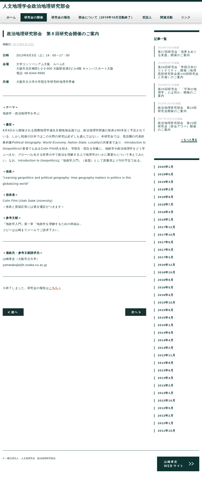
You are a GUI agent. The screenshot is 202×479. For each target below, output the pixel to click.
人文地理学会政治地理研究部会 (36, 6)
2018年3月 (166, 212)
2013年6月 (166, 370)
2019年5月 (166, 174)
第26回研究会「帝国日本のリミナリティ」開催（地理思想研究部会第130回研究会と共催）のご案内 (178, 72)
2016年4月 (166, 295)
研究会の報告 (60, 17)
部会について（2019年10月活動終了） (106, 17)
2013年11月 (166, 355)
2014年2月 (166, 347)
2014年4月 (166, 340)
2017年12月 (166, 227)
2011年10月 (166, 430)
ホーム (11, 17)
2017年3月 (166, 257)
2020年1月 (166, 166)
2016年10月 (166, 272)
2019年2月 (166, 189)
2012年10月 (166, 400)
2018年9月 (166, 197)
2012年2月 (166, 415)
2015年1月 (166, 325)
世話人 (147, 17)
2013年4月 (166, 378)
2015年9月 (166, 310)
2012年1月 (166, 423)
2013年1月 (166, 393)
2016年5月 (166, 287)
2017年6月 (166, 242)
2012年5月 (166, 408)
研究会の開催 (33, 17)
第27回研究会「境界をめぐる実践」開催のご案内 (177, 53)
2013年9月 (166, 362)
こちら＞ (55, 288)
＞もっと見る (189, 140)
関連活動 (166, 17)
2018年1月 (166, 219)
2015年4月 (166, 317)
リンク (185, 17)
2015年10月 (166, 302)
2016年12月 (166, 264)
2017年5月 (166, 249)
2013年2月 (166, 385)
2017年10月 (166, 234)
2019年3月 (166, 181)
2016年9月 (166, 279)
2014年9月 (166, 332)
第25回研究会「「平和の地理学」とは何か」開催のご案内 (177, 92)
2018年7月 (166, 204)
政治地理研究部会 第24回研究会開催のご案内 (177, 109)
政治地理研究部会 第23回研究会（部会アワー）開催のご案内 (177, 126)
